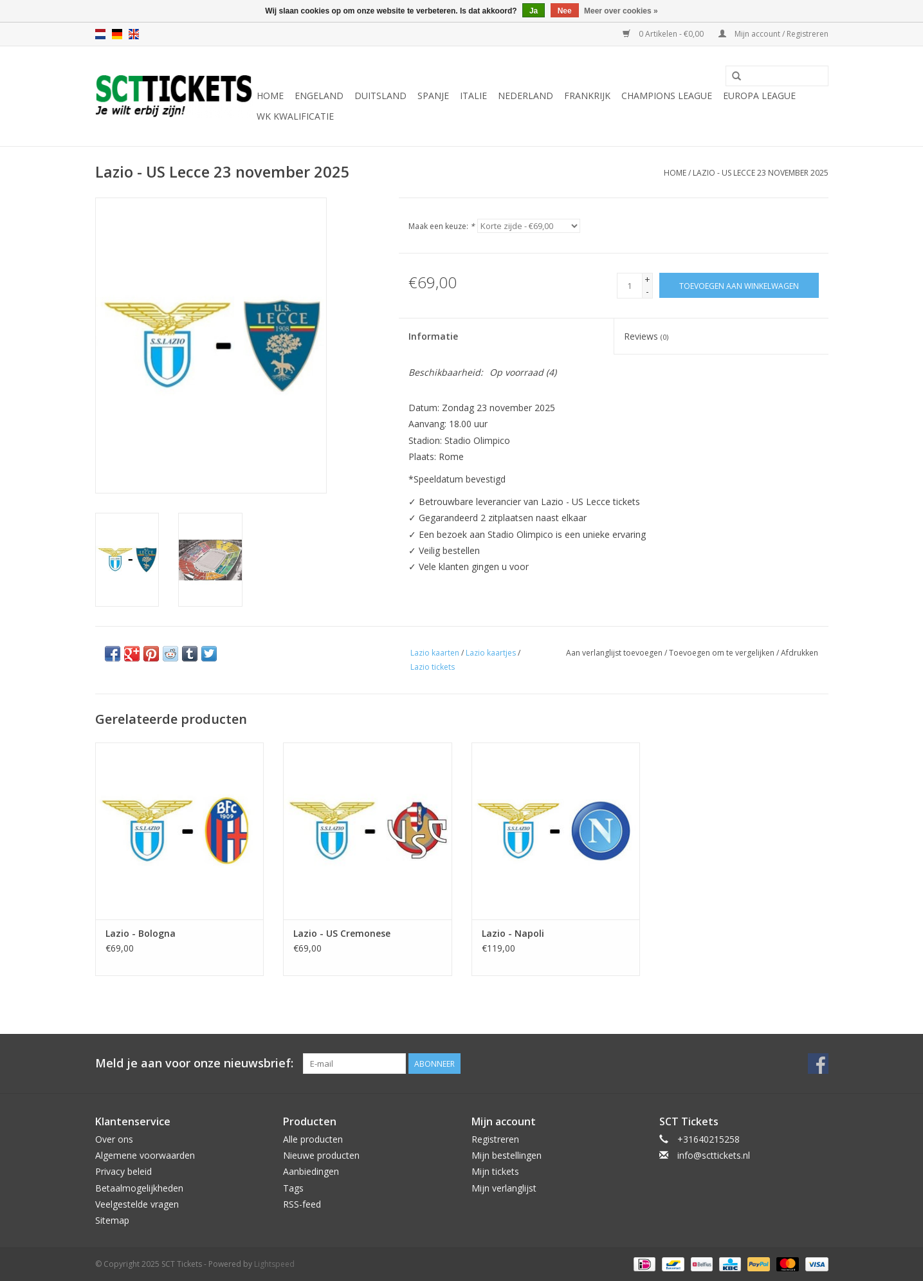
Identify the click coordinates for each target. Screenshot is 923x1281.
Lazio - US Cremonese (341, 933)
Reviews (646, 336)
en (134, 34)
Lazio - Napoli (513, 933)
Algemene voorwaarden (145, 1155)
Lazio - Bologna (140, 933)
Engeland (319, 95)
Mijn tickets (495, 1171)
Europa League (759, 95)
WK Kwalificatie (295, 116)
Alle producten (313, 1139)
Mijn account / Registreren (773, 33)
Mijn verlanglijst (503, 1188)
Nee (565, 10)
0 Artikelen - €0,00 (664, 33)
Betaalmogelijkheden (139, 1188)
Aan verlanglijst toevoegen (614, 652)
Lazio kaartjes (491, 652)
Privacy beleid (123, 1171)
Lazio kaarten (434, 652)
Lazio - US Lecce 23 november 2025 (760, 172)
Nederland (525, 95)
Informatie (433, 336)
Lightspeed (274, 1263)
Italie (473, 95)
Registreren (495, 1139)
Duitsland (380, 95)
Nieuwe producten (321, 1155)
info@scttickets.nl (713, 1155)
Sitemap (112, 1220)
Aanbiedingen (311, 1171)
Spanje (433, 95)
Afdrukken (799, 652)
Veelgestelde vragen (137, 1204)
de (117, 34)
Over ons (114, 1139)
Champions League (666, 95)
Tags (293, 1188)
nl (100, 34)
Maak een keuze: (441, 226)
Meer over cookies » (621, 10)
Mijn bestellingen (506, 1155)
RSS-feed (302, 1204)
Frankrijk (587, 95)
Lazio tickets (432, 666)
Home (270, 95)
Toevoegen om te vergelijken (722, 652)
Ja (533, 10)
